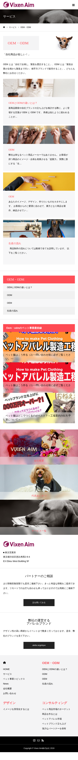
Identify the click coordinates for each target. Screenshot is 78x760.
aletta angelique (39, 645)
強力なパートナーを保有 (54, 728)
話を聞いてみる (39, 602)
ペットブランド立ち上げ (54, 723)
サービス (7, 674)
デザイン (9, 703)
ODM (9, 295)
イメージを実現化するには (16, 709)
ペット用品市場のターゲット (56, 709)
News (6, 683)
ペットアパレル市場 (52, 719)
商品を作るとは (49, 714)
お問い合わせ (9, 693)
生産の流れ (12, 310)
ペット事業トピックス (14, 679)
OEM (9, 303)
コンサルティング (54, 703)
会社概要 (7, 688)
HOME (4, 662)
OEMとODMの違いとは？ (19, 287)
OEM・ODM (51, 663)
